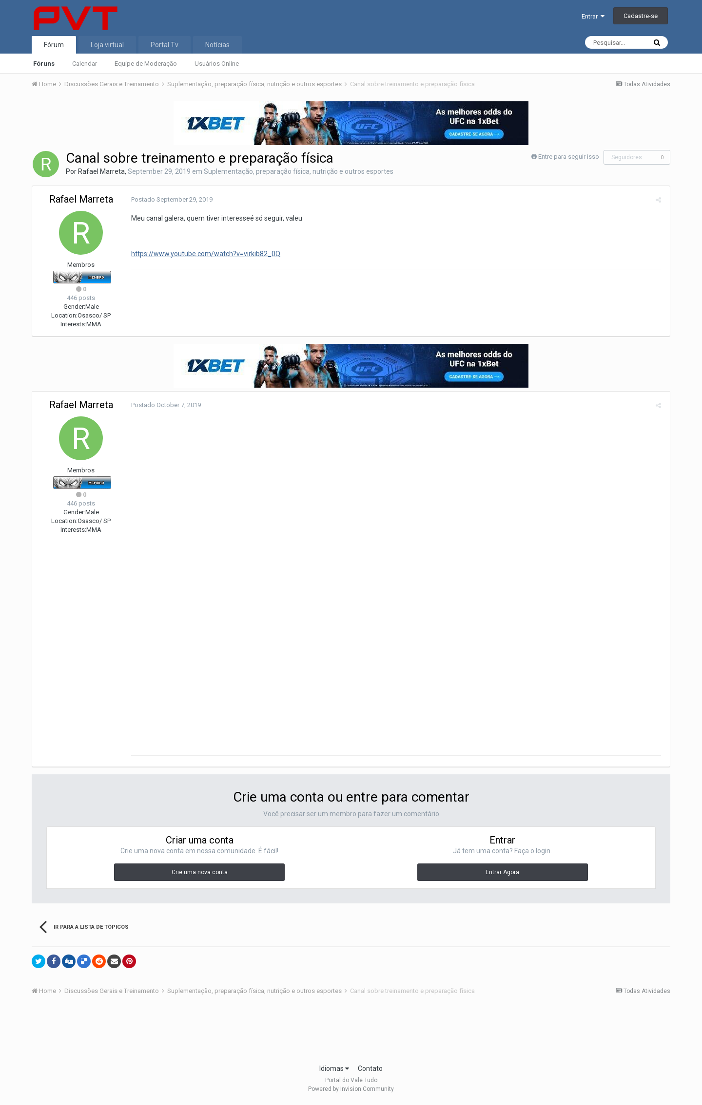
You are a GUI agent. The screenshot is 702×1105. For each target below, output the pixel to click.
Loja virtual (107, 45)
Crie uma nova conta (200, 874)
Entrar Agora (502, 874)
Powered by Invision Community (351, 1090)
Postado (170, 199)
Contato (370, 1070)
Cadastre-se (641, 15)
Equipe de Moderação (146, 63)
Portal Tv (164, 45)
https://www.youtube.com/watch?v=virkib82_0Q (204, 254)
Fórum (54, 45)
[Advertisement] (351, 1034)
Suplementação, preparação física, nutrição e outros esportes (298, 171)
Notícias (217, 45)
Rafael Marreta (101, 171)
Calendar (84, 63)
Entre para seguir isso (568, 156)
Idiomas (334, 1070)
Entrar (593, 16)
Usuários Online (217, 63)
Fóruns (44, 63)
